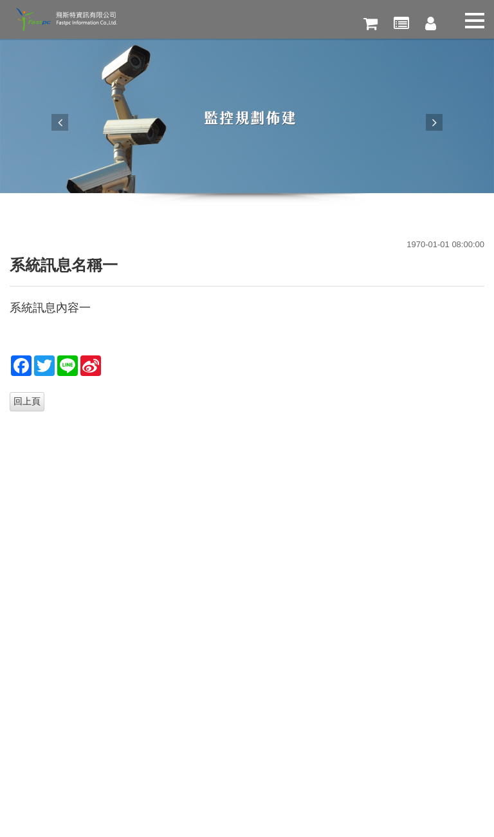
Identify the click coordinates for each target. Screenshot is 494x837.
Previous (59, 122)
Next (434, 122)
